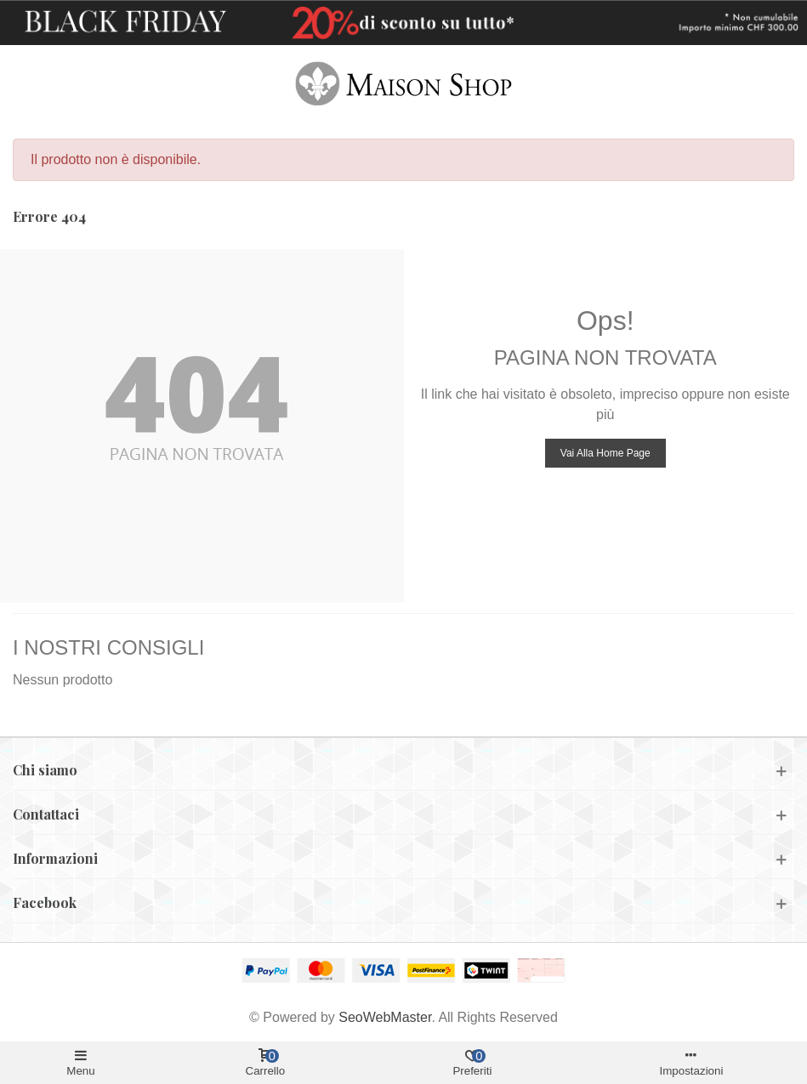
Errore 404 (49, 216)
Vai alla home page (605, 453)
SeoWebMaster (384, 1017)
